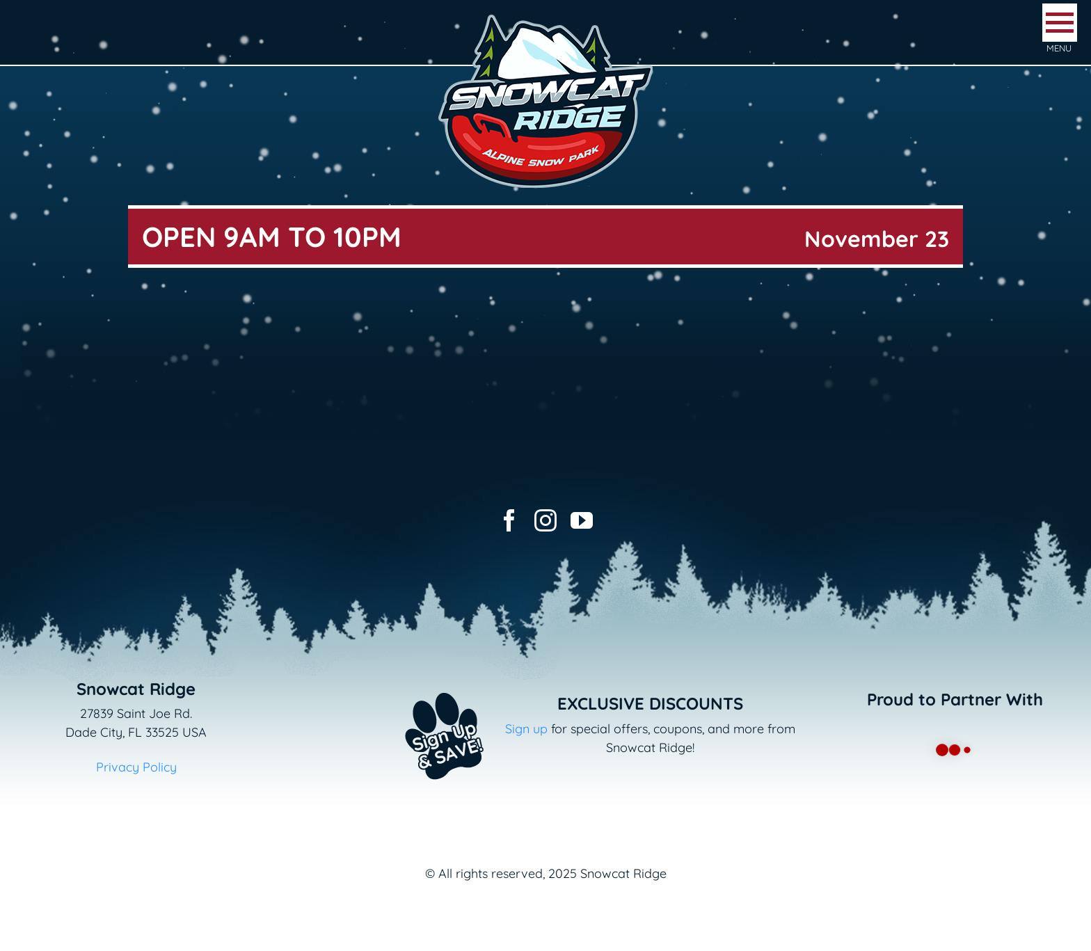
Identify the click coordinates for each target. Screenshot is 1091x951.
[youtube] (582, 520)
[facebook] (509, 520)
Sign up (526, 729)
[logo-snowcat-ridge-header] (545, 16)
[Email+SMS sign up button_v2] (423, 684)
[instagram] (545, 520)
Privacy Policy (136, 767)
